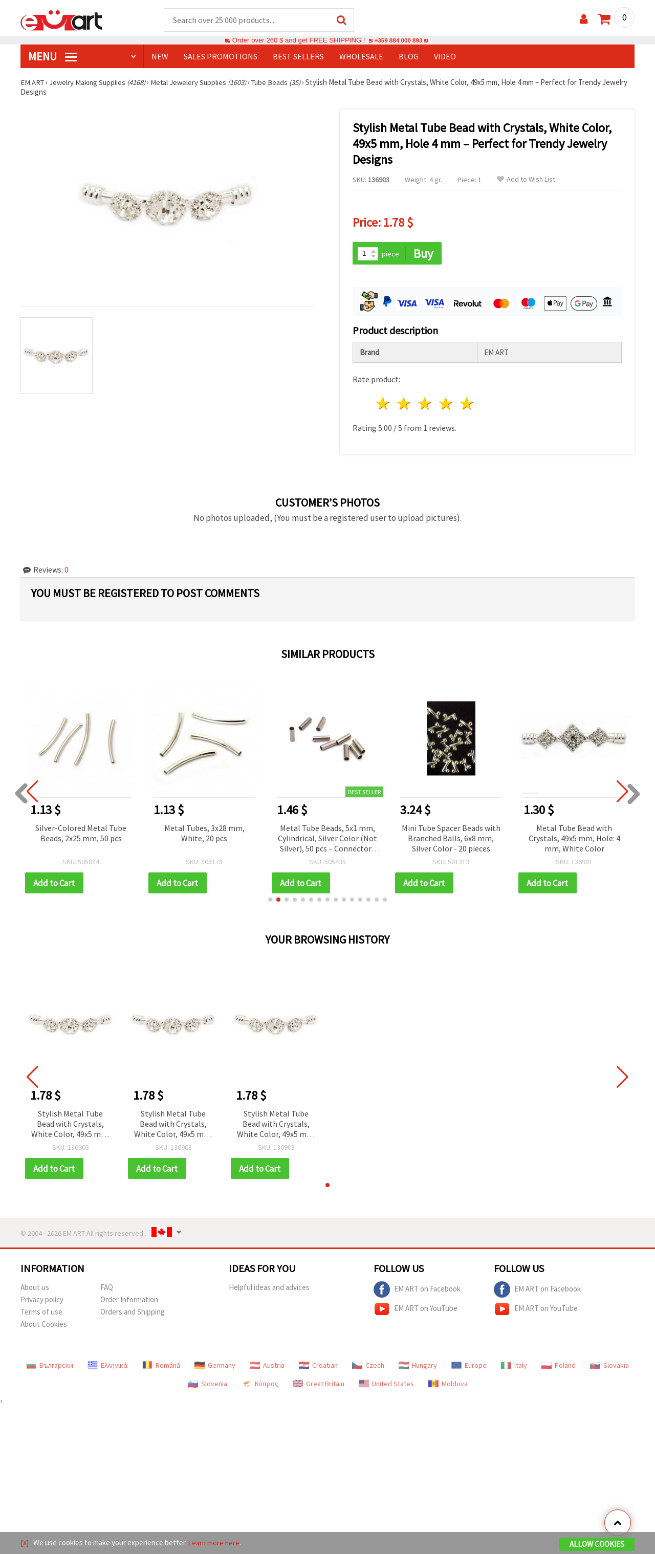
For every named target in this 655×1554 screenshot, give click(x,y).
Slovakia (609, 1367)
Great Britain (318, 1386)
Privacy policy (41, 1301)
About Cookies (43, 1326)
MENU (52, 57)
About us (34, 1289)
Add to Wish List (526, 180)
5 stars (466, 405)
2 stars (404, 405)
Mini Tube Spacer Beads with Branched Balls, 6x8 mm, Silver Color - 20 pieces (451, 839)
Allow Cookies (597, 1544)
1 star (383, 405)
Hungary (418, 1367)
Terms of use (41, 1314)
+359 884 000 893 (398, 41)
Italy (514, 1367)
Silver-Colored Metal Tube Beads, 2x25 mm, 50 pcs (80, 834)
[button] (270, 901)
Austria (267, 1367)
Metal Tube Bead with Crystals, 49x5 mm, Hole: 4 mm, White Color (574, 839)
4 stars (445, 405)
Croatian (318, 1367)
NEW (159, 57)
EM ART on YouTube (415, 1311)
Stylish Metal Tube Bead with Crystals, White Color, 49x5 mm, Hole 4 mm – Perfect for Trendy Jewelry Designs (70, 1126)
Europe (469, 1367)
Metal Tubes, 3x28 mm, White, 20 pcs (204, 834)
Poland (558, 1367)
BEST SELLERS (298, 57)
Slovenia (207, 1385)
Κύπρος (260, 1386)
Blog (409, 57)
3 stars (425, 405)
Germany (214, 1367)
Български (49, 1367)
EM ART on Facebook (417, 1291)
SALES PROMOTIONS (220, 57)
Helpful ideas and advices (269, 1289)
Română (161, 1367)
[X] (24, 1543)
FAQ (106, 1289)
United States (386, 1386)
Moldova (448, 1386)
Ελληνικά (108, 1367)
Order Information (129, 1301)
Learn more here (215, 1543)
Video (445, 57)
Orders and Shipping (132, 1314)
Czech (368, 1367)
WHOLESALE (361, 57)
